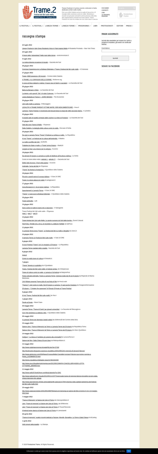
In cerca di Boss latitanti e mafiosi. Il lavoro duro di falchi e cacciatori (44, 83)
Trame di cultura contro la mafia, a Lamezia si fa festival (40, 272)
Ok (129, 451)
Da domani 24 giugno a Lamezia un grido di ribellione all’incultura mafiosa (46, 156)
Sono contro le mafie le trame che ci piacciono (37, 208)
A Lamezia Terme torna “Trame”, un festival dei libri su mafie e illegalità (45, 231)
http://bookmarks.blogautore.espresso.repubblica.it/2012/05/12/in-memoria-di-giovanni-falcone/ (53, 351)
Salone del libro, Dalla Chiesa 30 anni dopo (36, 340)
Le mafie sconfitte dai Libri (31, 142)
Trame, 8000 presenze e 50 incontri (34, 76)
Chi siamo (105, 8)
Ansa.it (24, 255)
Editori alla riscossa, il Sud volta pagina (35, 163)
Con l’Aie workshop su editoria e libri (34, 313)
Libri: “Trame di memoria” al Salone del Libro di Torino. (40, 404)
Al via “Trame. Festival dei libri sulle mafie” (36, 295)
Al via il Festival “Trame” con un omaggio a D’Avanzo (39, 245)
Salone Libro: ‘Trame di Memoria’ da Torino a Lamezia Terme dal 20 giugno (47, 327)
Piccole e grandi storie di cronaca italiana (35, 177)
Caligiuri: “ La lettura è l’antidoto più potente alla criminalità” (41, 337)
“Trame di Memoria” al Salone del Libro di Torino (38, 400)
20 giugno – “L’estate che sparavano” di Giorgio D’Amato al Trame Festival (46, 288)
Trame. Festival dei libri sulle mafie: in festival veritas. (39, 269)
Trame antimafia (27, 201)
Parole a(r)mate (27, 302)
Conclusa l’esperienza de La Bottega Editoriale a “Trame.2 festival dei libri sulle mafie (50, 69)
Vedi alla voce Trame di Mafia (32, 125)
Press (128, 26)
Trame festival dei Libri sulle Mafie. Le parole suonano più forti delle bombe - (47, 220)
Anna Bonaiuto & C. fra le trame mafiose (35, 187)
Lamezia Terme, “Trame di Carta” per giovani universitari (40, 309)
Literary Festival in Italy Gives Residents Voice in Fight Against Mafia (44, 48)
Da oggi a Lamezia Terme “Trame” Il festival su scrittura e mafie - (43, 135)
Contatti (105, 10)
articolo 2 (52, 159)
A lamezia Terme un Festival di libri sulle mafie (37, 238)
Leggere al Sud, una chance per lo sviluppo (36, 149)
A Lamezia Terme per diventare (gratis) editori (37, 320)
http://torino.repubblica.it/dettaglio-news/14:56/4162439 (40, 360)
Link (103, 12)
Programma (83, 26)
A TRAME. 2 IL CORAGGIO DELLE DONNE (37, 80)
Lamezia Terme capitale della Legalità (35, 248)
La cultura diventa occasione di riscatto (35, 62)
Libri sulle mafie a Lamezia (31, 104)
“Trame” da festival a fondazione (33, 170)
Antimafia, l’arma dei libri (30, 166)
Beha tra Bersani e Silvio (30, 90)
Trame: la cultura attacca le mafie (33, 180)
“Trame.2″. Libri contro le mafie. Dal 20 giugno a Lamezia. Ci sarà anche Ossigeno (49, 285)
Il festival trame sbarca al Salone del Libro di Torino (39, 410)
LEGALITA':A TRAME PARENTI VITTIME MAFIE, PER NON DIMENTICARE (47, 107)
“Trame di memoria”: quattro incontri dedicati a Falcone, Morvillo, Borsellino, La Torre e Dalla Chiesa (55, 417)
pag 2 (30, 213)
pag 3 (35, 213)
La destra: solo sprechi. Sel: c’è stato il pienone (38, 93)
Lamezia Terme (51, 26)
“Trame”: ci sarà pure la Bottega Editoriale (36, 194)
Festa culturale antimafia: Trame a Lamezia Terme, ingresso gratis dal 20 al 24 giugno (50, 276)
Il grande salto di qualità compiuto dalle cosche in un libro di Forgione (45, 118)
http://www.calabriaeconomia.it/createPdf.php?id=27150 (40, 347)
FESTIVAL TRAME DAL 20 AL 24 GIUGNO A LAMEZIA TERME (43, 224)
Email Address (106, 48)
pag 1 (25, 213)
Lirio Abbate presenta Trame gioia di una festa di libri (39, 281)
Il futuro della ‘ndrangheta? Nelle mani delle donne (38, 55)
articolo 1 (44, 159)
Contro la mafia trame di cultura (32, 258)
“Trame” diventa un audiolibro (32, 265)
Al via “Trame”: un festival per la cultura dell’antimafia (40, 138)
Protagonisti (107, 26)
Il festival (24, 26)
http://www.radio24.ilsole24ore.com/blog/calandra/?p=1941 (41, 373)
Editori (120, 26)
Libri (95, 26)
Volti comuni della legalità (30, 424)
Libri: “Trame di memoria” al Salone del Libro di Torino (40, 407)
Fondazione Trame (33, 444)
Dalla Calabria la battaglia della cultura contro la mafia (40, 128)
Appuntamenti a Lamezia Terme (32, 190)
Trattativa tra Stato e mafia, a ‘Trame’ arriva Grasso (39, 145)
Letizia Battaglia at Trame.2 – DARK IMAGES (37, 97)
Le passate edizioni (106, 15)
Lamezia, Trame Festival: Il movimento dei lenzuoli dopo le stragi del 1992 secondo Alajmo (52, 111)
